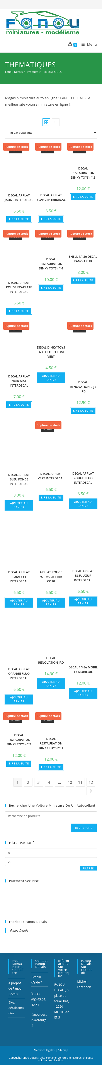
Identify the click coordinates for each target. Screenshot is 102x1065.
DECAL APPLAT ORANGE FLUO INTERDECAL (19, 673)
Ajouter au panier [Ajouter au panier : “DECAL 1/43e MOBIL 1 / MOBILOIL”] (83, 693)
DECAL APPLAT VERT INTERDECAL (51, 476)
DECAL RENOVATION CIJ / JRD (83, 386)
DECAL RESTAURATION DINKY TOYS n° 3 (19, 739)
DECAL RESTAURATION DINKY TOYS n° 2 (83, 172)
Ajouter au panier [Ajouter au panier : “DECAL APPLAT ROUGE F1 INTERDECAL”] (19, 602)
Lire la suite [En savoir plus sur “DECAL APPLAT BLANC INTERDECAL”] (51, 219)
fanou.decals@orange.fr (39, 1019)
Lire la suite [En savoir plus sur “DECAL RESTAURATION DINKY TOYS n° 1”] (51, 767)
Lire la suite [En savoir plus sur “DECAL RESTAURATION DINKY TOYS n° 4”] (51, 287)
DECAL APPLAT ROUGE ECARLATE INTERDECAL (19, 287)
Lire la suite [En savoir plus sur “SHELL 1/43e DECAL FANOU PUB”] (83, 280)
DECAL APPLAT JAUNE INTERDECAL (19, 197)
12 (90, 782)
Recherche (83, 828)
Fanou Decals (19, 930)
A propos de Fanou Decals (15, 988)
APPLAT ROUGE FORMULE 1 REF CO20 (51, 576)
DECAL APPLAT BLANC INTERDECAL (50, 197)
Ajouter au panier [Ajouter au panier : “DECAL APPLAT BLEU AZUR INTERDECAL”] (83, 601)
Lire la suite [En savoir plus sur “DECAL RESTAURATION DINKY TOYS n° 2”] (83, 197)
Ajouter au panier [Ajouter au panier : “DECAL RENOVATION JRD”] (51, 684)
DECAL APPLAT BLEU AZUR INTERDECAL (83, 575)
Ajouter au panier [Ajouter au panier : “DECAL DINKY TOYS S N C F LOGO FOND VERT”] (51, 378)
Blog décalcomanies (16, 1007)
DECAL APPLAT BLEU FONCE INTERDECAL (19, 479)
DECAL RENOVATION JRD (51, 660)
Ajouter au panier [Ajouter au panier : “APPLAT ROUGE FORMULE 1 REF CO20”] (51, 602)
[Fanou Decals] (14, 72)
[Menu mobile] (87, 44)
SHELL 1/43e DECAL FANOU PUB (83, 258)
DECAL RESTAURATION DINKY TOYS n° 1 (51, 743)
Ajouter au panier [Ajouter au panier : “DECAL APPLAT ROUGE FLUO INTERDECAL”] (83, 504)
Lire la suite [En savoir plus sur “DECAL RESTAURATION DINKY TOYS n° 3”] (19, 763)
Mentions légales (44, 1050)
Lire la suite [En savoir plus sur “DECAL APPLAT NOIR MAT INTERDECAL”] (19, 405)
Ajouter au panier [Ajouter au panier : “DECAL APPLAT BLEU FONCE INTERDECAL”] (19, 505)
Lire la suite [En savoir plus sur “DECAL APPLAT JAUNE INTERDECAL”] (19, 219)
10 (70, 782)
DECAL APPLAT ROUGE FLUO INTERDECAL (83, 478)
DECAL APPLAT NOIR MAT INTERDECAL (19, 380)
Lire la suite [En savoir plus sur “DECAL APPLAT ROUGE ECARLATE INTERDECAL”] (19, 311)
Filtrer (88, 868)
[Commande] (51, 132)
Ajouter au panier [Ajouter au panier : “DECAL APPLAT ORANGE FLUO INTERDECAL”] (19, 699)
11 (80, 782)
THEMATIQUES (52, 72)
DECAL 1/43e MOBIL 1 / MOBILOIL (83, 669)
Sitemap (63, 1050)
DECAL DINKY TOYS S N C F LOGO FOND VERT (51, 352)
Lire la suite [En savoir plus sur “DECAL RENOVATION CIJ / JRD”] (83, 410)
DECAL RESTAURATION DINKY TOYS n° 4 (51, 263)
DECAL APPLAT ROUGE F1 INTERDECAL (19, 576)
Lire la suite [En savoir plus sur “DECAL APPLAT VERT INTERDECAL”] (51, 497)
